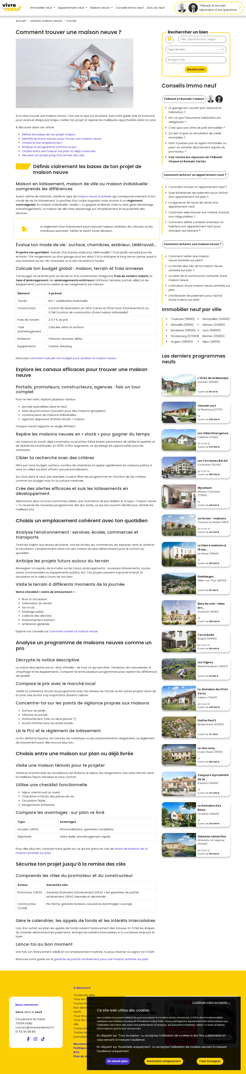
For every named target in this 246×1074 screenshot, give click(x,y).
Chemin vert (207, 406)
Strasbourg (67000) (185, 336)
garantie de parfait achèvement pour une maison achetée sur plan (101, 959)
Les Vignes (205, 662)
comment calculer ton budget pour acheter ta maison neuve (73, 358)
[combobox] (196, 49)
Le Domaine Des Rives (209, 808)
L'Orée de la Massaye (213, 378)
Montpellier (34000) (216, 319)
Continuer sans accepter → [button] (211, 1002)
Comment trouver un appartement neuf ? (198, 187)
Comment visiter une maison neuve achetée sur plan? (189, 258)
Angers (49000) (182, 342)
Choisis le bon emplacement (42, 143)
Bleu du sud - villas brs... (211, 606)
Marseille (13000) (182, 325)
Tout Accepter (210, 1061)
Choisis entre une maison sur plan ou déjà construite (59, 151)
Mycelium (205, 488)
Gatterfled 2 (207, 720)
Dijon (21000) (211, 342)
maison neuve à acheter (94, 196)
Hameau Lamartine (212, 836)
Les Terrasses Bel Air (213, 461)
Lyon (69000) (212, 330)
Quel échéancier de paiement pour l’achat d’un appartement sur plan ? (198, 195)
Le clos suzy (206, 748)
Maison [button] (100, 8)
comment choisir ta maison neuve (73, 631)
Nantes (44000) (214, 325)
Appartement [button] (71, 8)
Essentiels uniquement (164, 1061)
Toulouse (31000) (183, 319)
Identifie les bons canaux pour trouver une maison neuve (61, 139)
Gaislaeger (206, 576)
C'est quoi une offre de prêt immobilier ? (197, 128)
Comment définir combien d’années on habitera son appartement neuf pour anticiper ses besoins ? (196, 226)
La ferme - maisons (212, 518)
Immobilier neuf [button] (41, 8)
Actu (156, 8)
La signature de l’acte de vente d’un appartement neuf (193, 205)
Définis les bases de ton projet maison (49, 134)
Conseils (130, 8)
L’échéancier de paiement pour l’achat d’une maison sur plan (195, 298)
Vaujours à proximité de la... (213, 777)
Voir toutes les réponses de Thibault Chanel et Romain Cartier (195, 159)
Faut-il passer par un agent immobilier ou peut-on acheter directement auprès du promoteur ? (198, 147)
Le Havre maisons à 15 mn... (212, 547)
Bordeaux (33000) (183, 330)
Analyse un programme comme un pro (49, 147)
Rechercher (196, 69)
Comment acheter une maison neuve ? (192, 244)
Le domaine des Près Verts (213, 691)
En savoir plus (118, 1061)
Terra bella (206, 635)
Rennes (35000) (214, 336)
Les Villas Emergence (213, 433)
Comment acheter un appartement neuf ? (195, 175)
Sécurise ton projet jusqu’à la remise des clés (53, 155)
